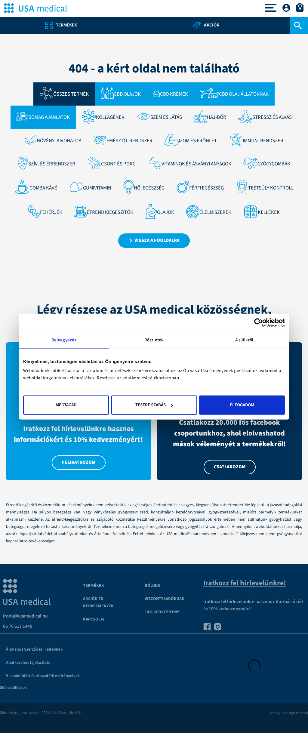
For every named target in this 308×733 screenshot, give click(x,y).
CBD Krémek (170, 94)
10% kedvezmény (162, 612)
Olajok (159, 212)
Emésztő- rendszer (123, 140)
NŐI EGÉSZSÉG (144, 188)
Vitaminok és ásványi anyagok (189, 163)
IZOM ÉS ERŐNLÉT (191, 141)
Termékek (93, 586)
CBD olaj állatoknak (234, 94)
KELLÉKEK (261, 212)
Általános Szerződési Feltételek (34, 649)
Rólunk (152, 586)
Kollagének (103, 117)
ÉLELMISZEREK (208, 212)
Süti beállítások (13, 687)
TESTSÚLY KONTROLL (265, 188)
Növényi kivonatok (53, 140)
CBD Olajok (121, 94)
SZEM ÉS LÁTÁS (159, 117)
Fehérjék (45, 212)
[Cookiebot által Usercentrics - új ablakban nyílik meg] (258, 322)
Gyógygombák (266, 164)
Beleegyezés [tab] (63, 340)
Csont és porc (111, 163)
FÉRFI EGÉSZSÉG (200, 188)
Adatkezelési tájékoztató (28, 663)
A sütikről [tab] (244, 340)
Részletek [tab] (154, 340)
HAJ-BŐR (210, 117)
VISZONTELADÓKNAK (164, 599)
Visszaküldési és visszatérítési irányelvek (43, 676)
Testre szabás (154, 405)
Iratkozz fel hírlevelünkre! (244, 583)
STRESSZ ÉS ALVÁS (265, 117)
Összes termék (64, 94)
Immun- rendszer (256, 140)
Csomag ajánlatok (43, 117)
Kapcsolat (94, 619)
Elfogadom (242, 405)
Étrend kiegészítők (103, 212)
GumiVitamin (90, 188)
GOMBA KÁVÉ (35, 187)
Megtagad (66, 405)
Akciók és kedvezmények (98, 602)
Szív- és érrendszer (46, 164)
